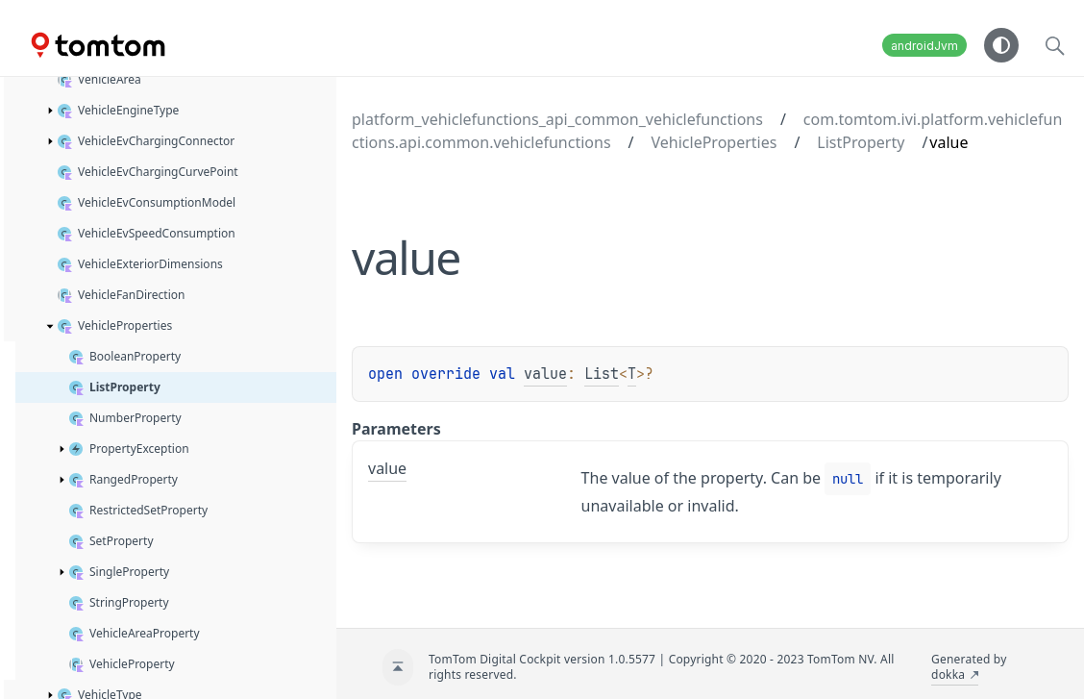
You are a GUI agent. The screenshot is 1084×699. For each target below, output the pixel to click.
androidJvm (924, 45)
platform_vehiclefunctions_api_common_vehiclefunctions (557, 119)
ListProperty (860, 142)
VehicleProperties (714, 142)
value (545, 374)
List (601, 374)
